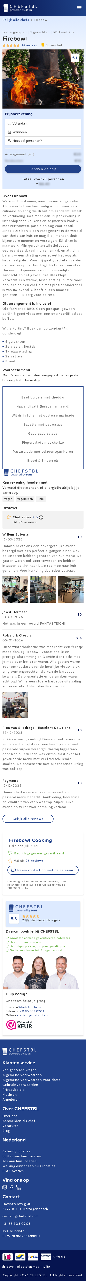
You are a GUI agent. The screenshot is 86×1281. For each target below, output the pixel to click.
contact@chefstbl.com (34, 1015)
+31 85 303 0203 (32, 1011)
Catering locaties (16, 1151)
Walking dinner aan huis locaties (28, 1166)
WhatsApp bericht (31, 1007)
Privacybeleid (13, 1090)
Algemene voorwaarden (22, 1075)
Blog (6, 1131)
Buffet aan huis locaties (22, 1156)
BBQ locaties (13, 1171)
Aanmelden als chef (19, 1121)
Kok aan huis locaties (19, 1161)
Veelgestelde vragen (19, 1070)
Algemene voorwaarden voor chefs (31, 1080)
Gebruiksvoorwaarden (20, 1085)
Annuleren (11, 1099)
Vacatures (10, 1126)
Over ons (9, 1116)
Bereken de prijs (43, 169)
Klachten (9, 1095)
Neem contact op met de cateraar (42, 870)
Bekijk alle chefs (15, 20)
